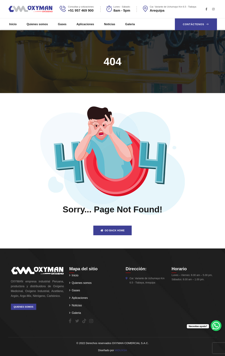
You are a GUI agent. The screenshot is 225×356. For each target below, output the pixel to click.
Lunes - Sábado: (121, 6)
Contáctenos (196, 24)
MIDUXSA (121, 350)
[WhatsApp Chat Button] (216, 325)
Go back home (112, 230)
